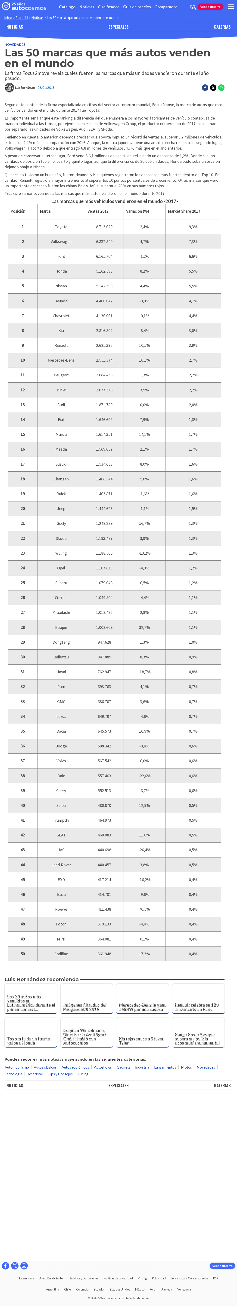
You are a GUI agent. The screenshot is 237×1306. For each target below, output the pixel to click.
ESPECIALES (118, 27)
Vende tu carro (210, 7)
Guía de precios (137, 6)
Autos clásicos (45, 1231)
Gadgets (123, 1231)
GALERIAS (222, 27)
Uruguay (166, 1289)
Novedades (15, 44)
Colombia (82, 1289)
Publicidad (159, 1278)
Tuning (83, 1238)
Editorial (22, 18)
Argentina (52, 1289)
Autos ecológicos (75, 1231)
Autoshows (103, 1231)
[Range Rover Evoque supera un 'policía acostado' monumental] (198, 1197)
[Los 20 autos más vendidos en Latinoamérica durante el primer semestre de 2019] (31, 1163)
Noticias (86, 6)
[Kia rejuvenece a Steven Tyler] (142, 1197)
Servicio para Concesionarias (189, 1278)
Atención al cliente (51, 1278)
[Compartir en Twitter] (213, 87)
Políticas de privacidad (118, 1278)
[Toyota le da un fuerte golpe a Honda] (31, 1197)
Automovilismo (17, 1231)
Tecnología (13, 1238)
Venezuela (184, 1289)
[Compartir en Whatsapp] (221, 87)
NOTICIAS (14, 27)
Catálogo (67, 6)
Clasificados (108, 6)
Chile (67, 1289)
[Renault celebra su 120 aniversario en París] (198, 1163)
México (139, 1289)
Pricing (142, 1278)
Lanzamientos (165, 1231)
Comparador (166, 6)
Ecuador (99, 1289)
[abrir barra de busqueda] (193, 6)
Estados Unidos (120, 1289)
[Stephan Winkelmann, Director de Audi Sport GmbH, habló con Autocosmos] (87, 1197)
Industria (142, 1231)
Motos (186, 1231)
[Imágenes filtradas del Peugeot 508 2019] (87, 1163)
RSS (215, 1278)
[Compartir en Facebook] (205, 87)
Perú (153, 1289)
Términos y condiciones (83, 1278)
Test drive (35, 1238)
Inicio (8, 18)
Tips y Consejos (60, 1238)
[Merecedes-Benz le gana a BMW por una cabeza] (142, 1163)
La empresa (26, 1278)
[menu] (231, 7)
